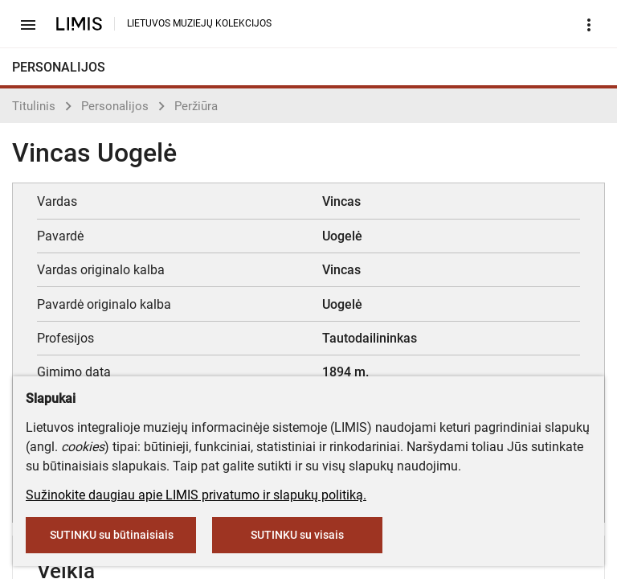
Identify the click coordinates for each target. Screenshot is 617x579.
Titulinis (33, 106)
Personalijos (115, 106)
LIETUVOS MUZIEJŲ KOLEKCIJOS (199, 23)
